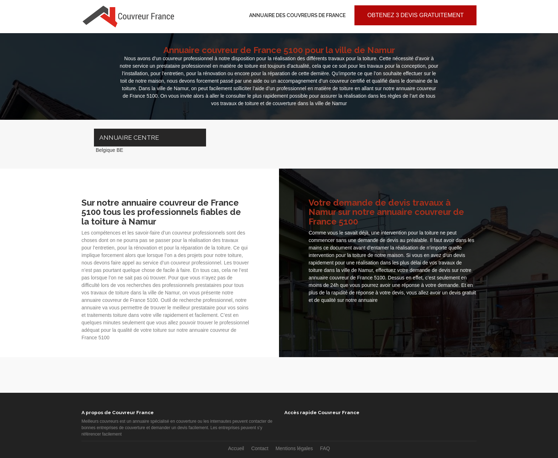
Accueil (236, 448)
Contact (259, 448)
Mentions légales (294, 448)
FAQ (325, 448)
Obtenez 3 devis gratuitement (415, 15)
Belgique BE (109, 150)
